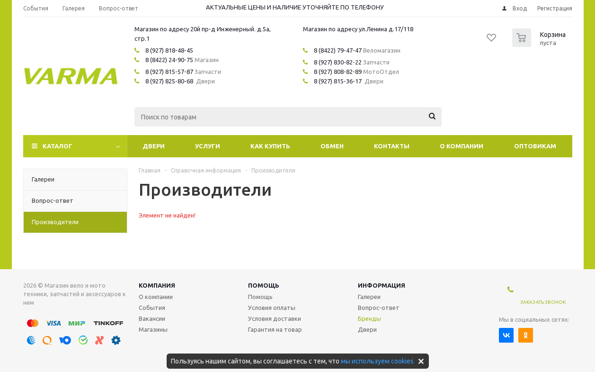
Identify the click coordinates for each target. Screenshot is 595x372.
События (152, 307)
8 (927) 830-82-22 (338, 62)
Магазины (153, 329)
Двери (153, 146)
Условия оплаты (271, 307)
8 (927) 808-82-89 (338, 71)
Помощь (263, 285)
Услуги (207, 146)
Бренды (369, 318)
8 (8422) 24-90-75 (169, 59)
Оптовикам (535, 146)
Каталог (57, 146)
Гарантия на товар (275, 329)
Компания (157, 285)
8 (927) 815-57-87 (169, 71)
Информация (381, 285)
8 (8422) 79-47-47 (338, 50)
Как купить (270, 146)
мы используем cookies (377, 361)
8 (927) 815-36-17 (338, 81)
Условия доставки (274, 318)
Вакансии (152, 318)
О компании (461, 146)
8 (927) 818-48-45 (169, 50)
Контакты (391, 146)
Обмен (332, 146)
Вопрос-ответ (379, 307)
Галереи (369, 296)
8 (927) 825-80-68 (169, 81)
